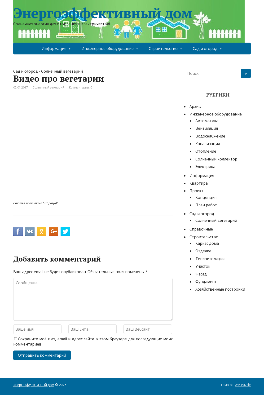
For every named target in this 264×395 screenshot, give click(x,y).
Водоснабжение (210, 136)
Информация (54, 48)
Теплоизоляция (209, 258)
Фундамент (206, 281)
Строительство (163, 48)
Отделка (203, 250)
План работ (206, 205)
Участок (202, 266)
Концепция (205, 197)
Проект (196, 190)
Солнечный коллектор (216, 159)
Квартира (198, 183)
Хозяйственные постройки (220, 289)
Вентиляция (206, 128)
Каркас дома (207, 243)
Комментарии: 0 (80, 87)
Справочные (201, 229)
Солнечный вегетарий (62, 71)
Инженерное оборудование (107, 48)
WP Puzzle (243, 384)
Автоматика (206, 120)
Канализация (207, 143)
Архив (195, 106)
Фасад (201, 274)
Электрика (205, 166)
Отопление (205, 151)
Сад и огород (205, 48)
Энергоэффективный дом (102, 13)
